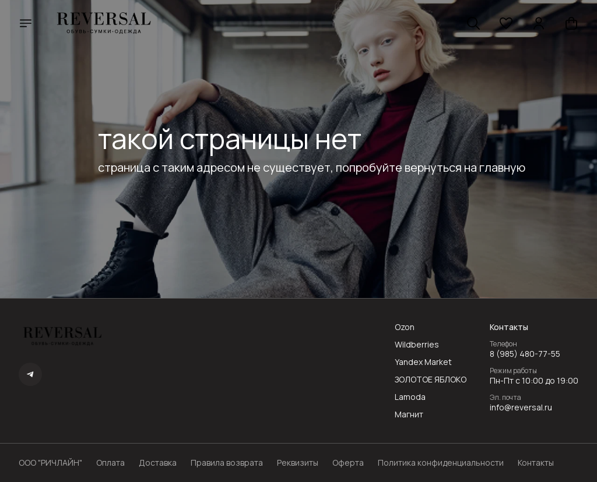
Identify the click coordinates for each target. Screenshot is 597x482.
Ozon (405, 327)
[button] (506, 23)
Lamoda (410, 397)
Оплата (110, 463)
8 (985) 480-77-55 (525, 354)
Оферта (348, 463)
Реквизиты (297, 463)
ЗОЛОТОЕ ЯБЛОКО (430, 379)
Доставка (158, 463)
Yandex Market (423, 362)
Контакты (536, 463)
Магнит (409, 414)
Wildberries (417, 344)
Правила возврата (227, 463)
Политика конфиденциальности (441, 463)
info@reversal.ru (521, 407)
